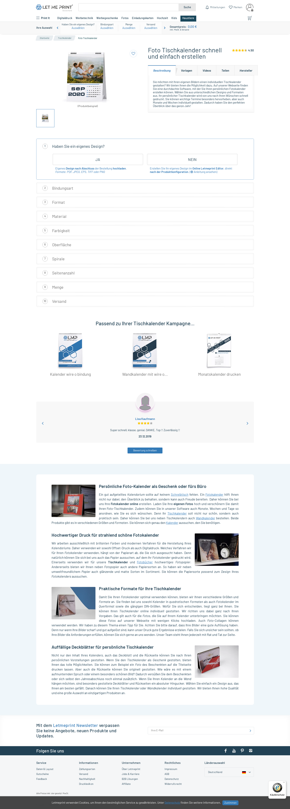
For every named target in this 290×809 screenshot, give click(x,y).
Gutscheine (42, 773)
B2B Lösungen (130, 778)
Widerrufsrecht (173, 783)
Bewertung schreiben (145, 450)
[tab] (162, 70)
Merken (237, 7)
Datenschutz (172, 778)
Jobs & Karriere (131, 773)
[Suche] (129, 7)
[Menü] (284, 783)
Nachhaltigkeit (87, 778)
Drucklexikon (86, 783)
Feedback (41, 778)
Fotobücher (145, 562)
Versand (83, 773)
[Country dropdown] (229, 772)
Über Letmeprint (131, 769)
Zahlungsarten (87, 769)
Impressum (171, 769)
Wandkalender (205, 518)
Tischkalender (177, 513)
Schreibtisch (179, 494)
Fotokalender (214, 494)
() (203, 171)
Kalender (172, 522)
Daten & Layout (44, 769)
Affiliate (126, 783)
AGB (167, 773)
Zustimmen (230, 802)
